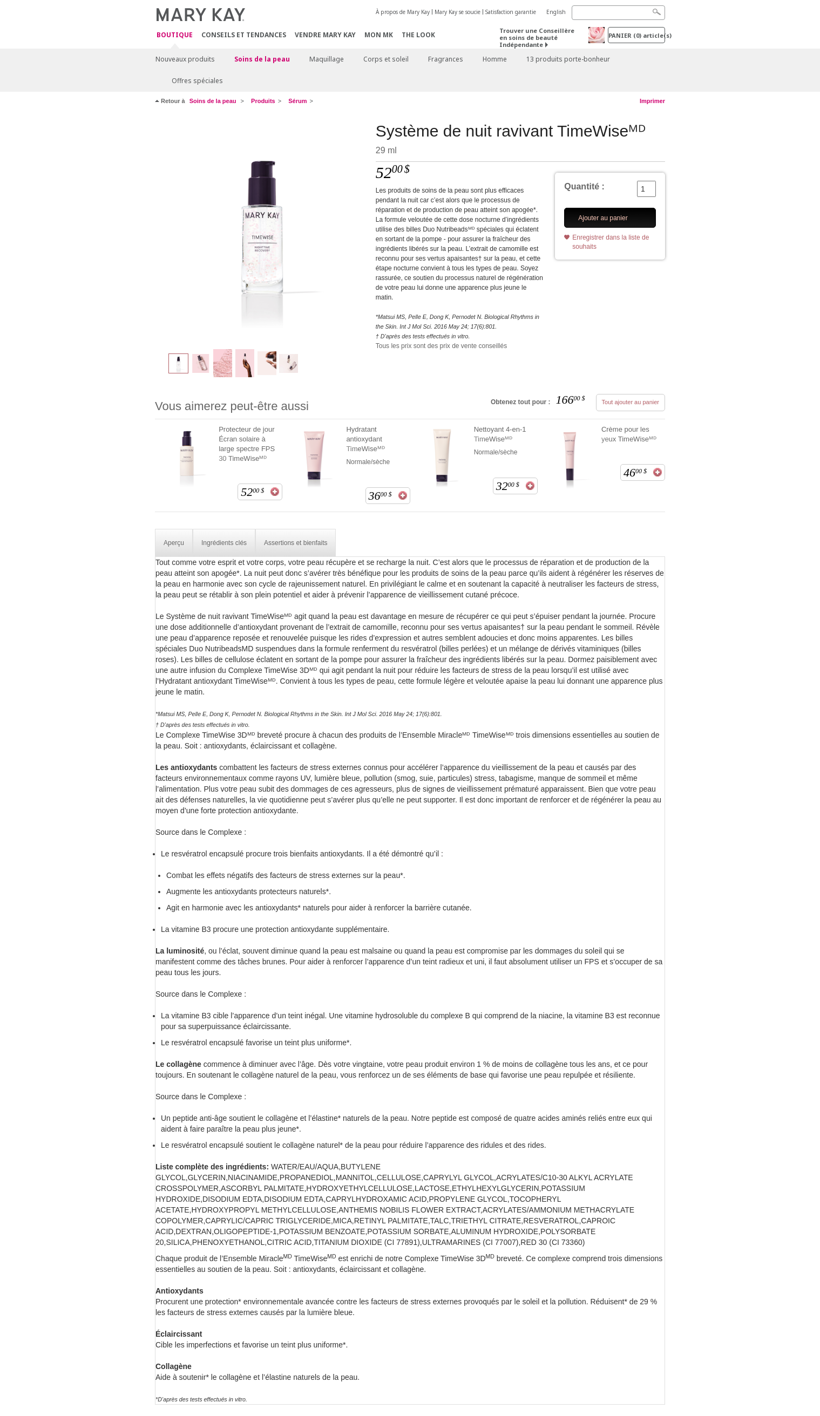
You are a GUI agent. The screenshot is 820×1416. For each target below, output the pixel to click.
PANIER (636, 35)
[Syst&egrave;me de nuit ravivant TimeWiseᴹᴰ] (261, 230)
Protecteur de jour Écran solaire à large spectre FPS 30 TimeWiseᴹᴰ (247, 443)
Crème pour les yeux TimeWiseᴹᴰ (628, 434)
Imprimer (652, 101)
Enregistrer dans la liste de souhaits (610, 242)
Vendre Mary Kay (325, 34)
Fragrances (445, 59)
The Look (418, 34)
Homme (495, 59)
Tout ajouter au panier (630, 402)
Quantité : (584, 186)
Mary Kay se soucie (457, 12)
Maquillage (326, 59)
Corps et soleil (386, 59)
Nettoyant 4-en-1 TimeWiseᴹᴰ (500, 434)
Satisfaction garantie (510, 12)
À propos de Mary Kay (403, 12)
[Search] (618, 12)
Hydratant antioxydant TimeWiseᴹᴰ (365, 439)
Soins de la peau (262, 59)
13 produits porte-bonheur (568, 59)
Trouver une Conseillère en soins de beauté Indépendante (536, 37)
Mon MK (378, 34)
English (556, 12)
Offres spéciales (197, 80)
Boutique (175, 35)
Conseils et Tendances (243, 34)
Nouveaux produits (185, 59)
